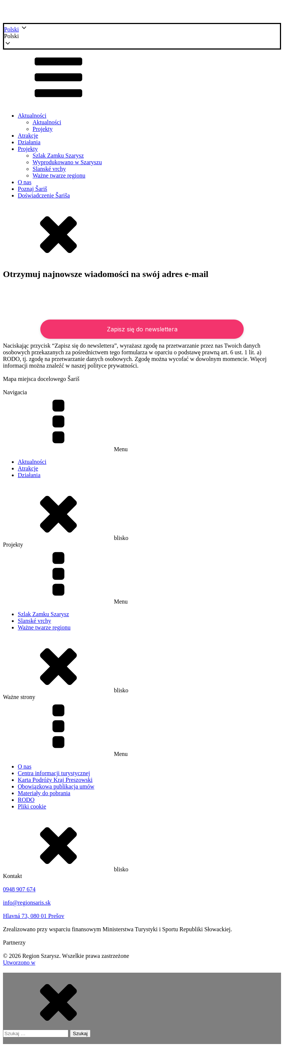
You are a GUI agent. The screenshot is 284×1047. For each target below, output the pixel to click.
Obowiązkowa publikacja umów (56, 786)
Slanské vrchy (49, 169)
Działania (29, 142)
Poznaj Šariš (32, 189)
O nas (24, 182)
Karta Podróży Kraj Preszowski (55, 780)
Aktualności (32, 115)
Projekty (43, 129)
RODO (26, 800)
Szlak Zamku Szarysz (58, 155)
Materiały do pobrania (44, 793)
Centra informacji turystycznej (54, 773)
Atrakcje (28, 135)
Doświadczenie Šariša (44, 195)
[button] (142, 36)
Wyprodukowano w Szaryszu (67, 162)
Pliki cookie (32, 806)
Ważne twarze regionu (59, 175)
